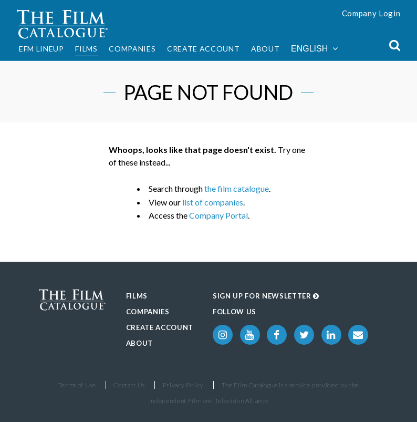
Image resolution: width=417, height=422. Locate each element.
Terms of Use (77, 385)
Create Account (203, 48)
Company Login (371, 13)
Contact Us (129, 385)
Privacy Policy (183, 385)
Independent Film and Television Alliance (208, 401)
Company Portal (218, 215)
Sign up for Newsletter (266, 296)
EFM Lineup (41, 48)
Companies (132, 48)
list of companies (212, 202)
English (314, 48)
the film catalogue (236, 188)
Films (86, 48)
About (265, 48)
